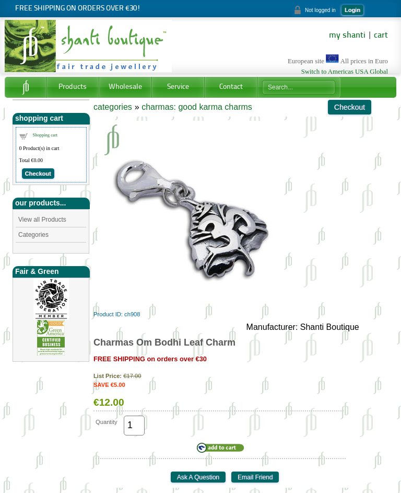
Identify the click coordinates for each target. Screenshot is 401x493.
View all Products (42, 219)
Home (25, 87)
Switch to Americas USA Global (344, 71)
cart (381, 35)
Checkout (38, 173)
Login (352, 10)
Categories (33, 234)
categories (112, 106)
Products (72, 87)
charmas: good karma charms (196, 106)
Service (178, 87)
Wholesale (125, 87)
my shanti (347, 35)
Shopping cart (45, 134)
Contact (231, 87)
